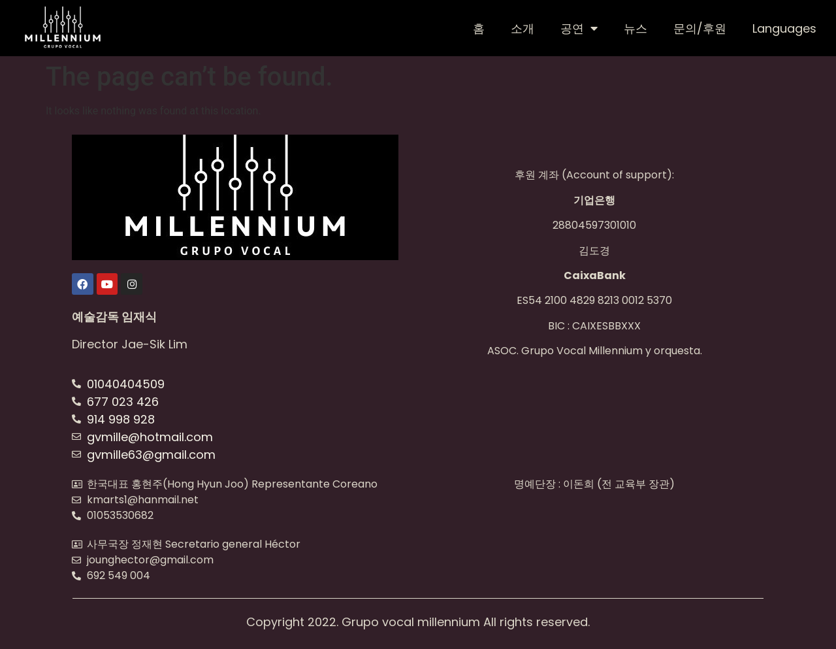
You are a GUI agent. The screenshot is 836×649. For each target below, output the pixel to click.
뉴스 (635, 28)
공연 (579, 28)
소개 (522, 28)
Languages (784, 28)
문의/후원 (699, 28)
